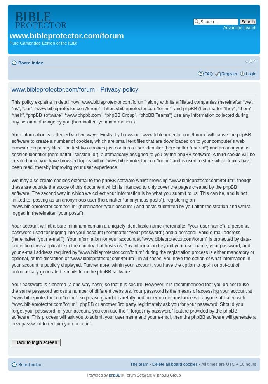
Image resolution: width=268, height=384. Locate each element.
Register (229, 73)
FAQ (208, 73)
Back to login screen (36, 342)
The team (139, 364)
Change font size (250, 61)
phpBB (114, 375)
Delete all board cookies (175, 364)
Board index (30, 63)
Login (251, 73)
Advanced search (239, 27)
